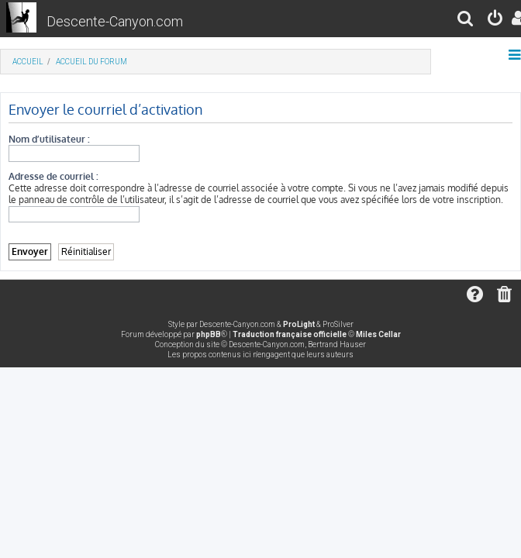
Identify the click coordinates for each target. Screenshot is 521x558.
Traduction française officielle (290, 334)
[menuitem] (466, 21)
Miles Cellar (378, 334)
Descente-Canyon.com (115, 21)
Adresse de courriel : (53, 176)
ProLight (299, 324)
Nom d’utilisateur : (49, 139)
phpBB (208, 334)
